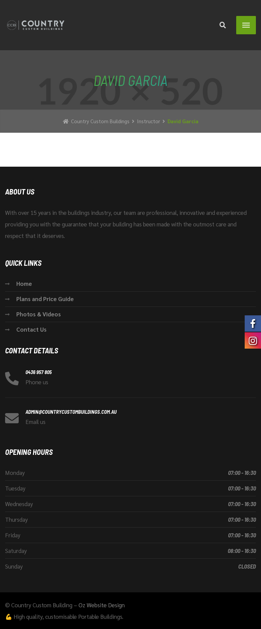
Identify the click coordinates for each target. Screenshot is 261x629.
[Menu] (246, 25)
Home (24, 283)
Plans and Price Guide (45, 298)
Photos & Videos (38, 314)
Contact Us (31, 329)
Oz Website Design (102, 605)
